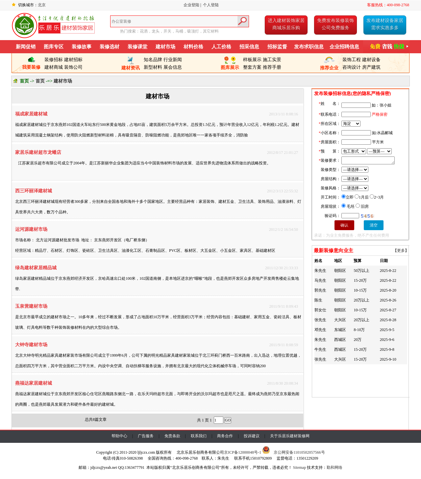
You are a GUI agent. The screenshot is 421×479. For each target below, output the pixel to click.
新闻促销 (26, 46)
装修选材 (109, 46)
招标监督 (277, 46)
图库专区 (53, 46)
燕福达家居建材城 (33, 383)
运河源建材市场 (31, 229)
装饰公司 (73, 67)
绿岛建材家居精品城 (36, 267)
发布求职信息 (309, 46)
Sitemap (299, 467)
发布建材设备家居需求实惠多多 (384, 24)
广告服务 (146, 436)
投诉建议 (252, 436)
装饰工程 (351, 59)
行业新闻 (172, 59)
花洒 (144, 31)
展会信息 (172, 67)
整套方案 (252, 67)
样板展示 (252, 59)
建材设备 (371, 59)
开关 (167, 31)
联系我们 (199, 436)
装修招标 (53, 59)
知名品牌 (153, 59)
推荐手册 (272, 67)
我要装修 (31, 65)
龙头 (156, 31)
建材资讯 (130, 65)
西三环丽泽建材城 (33, 190)
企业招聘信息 (344, 46)
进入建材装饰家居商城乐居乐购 (286, 24)
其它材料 (211, 31)
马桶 (179, 31)
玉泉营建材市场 (31, 306)
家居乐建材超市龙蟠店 (38, 152)
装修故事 (81, 46)
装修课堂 (137, 46)
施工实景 (272, 59)
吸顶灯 (193, 31)
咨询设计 (351, 67)
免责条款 (172, 436)
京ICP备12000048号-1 (242, 452)
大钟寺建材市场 (31, 344)
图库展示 (230, 65)
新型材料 (153, 67)
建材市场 (165, 46)
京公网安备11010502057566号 (299, 452)
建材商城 (53, 67)
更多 (401, 250)
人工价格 (221, 46)
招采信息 (249, 46)
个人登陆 (211, 5)
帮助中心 (119, 436)
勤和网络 (334, 467)
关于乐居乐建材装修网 (290, 436)
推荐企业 (329, 65)
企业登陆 (191, 5)
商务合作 (225, 436)
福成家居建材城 (31, 113)
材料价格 (193, 46)
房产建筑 (371, 67)
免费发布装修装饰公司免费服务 (335, 24)
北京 (42, 5)
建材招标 (73, 59)
